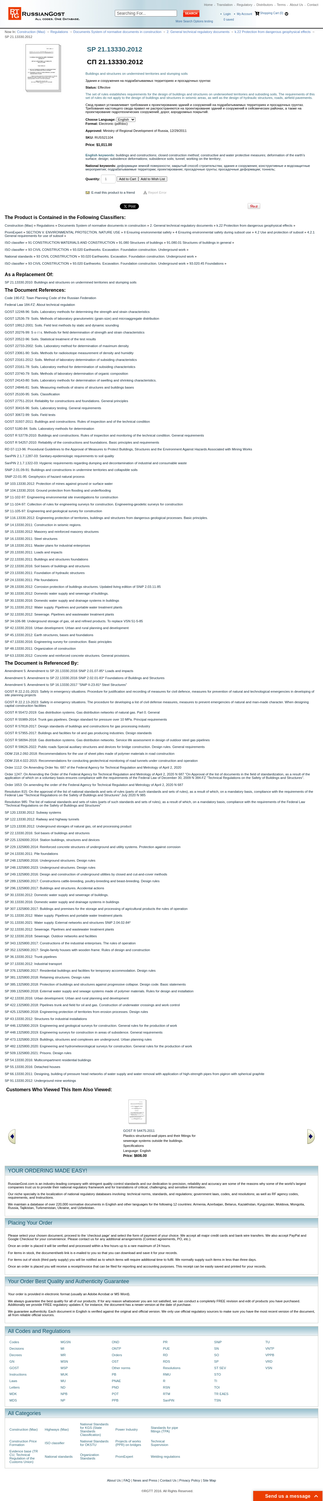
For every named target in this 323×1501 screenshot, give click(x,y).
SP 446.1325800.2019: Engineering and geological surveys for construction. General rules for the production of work (91, 1025)
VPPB (269, 1355)
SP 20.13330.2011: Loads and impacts (33, 552)
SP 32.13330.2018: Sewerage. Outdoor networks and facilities (51, 936)
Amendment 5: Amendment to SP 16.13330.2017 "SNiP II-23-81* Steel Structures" (66, 684)
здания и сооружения (240, 165)
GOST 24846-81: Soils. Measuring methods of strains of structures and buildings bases (69, 387)
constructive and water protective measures (233, 155)
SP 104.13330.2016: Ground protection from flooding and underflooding (58, 490)
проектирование (170, 169)
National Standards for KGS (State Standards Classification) (94, 1429)
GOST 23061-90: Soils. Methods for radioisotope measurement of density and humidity (69, 353)
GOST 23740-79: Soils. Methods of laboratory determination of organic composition (66, 373)
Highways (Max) (57, 1429)
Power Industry (126, 1429)
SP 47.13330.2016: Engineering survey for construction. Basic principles (58, 641)
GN (11, 1361)
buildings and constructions (136, 155)
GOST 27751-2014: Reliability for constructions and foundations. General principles (66, 401)
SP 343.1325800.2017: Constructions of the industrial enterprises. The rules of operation (70, 943)
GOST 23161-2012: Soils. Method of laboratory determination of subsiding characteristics (71, 359)
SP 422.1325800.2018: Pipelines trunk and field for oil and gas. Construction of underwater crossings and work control (92, 1005)
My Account (244, 14)
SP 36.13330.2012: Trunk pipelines (31, 956)
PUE (166, 1348)
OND (115, 1342)
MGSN (66, 1342)
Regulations (59, 32)
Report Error (157, 192)
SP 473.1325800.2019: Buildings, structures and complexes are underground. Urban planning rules (78, 1039)
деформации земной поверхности (143, 165)
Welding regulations (165, 1456)
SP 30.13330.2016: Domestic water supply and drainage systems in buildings (62, 600)
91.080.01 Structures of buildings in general (199, 242)
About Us (296, 4)
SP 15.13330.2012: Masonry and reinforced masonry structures (52, 531)
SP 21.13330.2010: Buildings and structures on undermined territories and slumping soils (71, 282)
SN (216, 1348)
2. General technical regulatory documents (198, 32)
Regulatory (244, 4)
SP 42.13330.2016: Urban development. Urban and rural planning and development (67, 628)
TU (267, 1342)
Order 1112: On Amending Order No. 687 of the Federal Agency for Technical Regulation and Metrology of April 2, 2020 (93, 767)
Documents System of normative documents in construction (117, 32)
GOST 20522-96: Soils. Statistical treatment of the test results (50, 339)
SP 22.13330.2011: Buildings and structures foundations (46, 559)
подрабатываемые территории (131, 169)
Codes (14, 1342)
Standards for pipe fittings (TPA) (164, 1429)
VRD (268, 1361)
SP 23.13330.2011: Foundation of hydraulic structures (45, 573)
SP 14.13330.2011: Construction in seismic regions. (43, 525)
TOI (217, 1387)
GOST (14, 1368)
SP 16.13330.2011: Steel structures (31, 538)
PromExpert (13, 232)
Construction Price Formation (23, 1443)
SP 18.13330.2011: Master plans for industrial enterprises (47, 545)
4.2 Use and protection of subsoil (279, 232)
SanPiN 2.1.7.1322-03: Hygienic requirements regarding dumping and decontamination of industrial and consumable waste (96, 463)
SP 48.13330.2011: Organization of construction (40, 648)
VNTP (269, 1348)
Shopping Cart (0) (271, 13)
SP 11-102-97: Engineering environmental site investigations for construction (61, 497)
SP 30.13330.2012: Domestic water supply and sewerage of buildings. (57, 593)
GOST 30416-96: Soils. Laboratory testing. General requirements (53, 408)
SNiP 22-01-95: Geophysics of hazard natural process (45, 476)
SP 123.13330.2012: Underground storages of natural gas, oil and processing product (68, 826)
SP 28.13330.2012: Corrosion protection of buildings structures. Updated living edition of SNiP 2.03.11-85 (83, 586)
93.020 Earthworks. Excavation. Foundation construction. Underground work (129, 249)
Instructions (17, 1374)
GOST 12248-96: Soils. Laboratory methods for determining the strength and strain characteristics (77, 312)
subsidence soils (161, 158)
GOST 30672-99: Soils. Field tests (30, 415)
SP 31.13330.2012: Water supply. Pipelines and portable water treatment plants (63, 607)
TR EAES (221, 1394)
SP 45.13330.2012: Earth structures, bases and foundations (49, 635)
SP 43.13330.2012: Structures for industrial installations (46, 1019)
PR (165, 1342)
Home (208, 4)
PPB (115, 1400)
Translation (225, 4)
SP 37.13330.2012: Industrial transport (33, 964)
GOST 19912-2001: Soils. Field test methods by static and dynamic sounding (62, 325)
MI (62, 1348)
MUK (64, 1374)
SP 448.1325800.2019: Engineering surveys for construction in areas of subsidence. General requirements (84, 1032)
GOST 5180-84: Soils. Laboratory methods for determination (49, 428)
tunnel (180, 158)
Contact (312, 4)
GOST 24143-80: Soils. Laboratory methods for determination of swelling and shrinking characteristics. (81, 380)
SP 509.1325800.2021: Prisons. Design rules (38, 1053)
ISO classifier (14, 242)
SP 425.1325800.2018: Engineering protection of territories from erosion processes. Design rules (76, 1012)
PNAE (116, 1381)
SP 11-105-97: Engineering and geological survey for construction (53, 511)
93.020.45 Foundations (206, 263)
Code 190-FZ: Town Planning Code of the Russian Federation (50, 298)
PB (114, 1374)
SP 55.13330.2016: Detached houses (32, 1067)
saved (228, 19)
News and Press (145, 1480)
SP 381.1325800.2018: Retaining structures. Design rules (47, 977)
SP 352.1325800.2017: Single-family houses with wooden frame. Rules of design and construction (77, 950)
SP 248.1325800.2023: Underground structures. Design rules (50, 867)
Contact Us (168, 1480)
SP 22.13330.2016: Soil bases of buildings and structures (47, 566)
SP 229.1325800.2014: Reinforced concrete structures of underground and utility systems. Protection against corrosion (92, 847)
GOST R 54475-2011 (139, 1130)
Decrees (15, 1355)
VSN (268, 1368)
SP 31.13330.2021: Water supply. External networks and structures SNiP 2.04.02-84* (68, 922)
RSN (166, 1387)
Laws (13, 1381)
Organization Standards (89, 1456)
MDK (13, 1394)
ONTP (116, 1348)
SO (216, 1355)
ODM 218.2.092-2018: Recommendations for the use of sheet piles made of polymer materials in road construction (89, 753)
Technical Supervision (159, 1443)
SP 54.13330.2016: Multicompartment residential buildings (48, 1060)
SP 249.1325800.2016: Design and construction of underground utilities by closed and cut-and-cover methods (86, 874)
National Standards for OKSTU (94, 1443)
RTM (166, 1394)
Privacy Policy (189, 1480)
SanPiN (168, 1400)
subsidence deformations (128, 158)
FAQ (126, 1480)
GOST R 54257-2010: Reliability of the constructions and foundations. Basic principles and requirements (82, 442)
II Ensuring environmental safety (148, 232)
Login (227, 14)
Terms (281, 4)
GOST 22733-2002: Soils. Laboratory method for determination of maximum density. (67, 346)
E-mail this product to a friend (113, 192)
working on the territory (203, 158)
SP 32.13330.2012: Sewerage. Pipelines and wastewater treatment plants (59, 614)
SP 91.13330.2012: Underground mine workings (40, 1080)
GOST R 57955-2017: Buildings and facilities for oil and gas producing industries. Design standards (78, 733)
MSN (64, 1361)
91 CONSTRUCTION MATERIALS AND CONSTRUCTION (71, 242)
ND (63, 1387)
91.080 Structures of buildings (141, 242)
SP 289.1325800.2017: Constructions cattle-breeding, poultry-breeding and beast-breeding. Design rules (82, 881)
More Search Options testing (194, 21)
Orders (117, 1355)
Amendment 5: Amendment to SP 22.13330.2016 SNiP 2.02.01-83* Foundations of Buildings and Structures (85, 678)
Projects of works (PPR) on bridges (128, 1443)
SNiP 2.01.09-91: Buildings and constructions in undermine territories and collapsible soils (71, 470)
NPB (64, 1394)
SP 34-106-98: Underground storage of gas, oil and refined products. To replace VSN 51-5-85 (74, 621)
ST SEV (220, 1368)
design (103, 158)
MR (63, 1355)
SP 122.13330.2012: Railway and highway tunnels (42, 819)
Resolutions (171, 1368)
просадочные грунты (200, 169)
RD (165, 1355)
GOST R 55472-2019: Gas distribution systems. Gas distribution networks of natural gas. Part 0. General (82, 712)
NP (63, 1400)
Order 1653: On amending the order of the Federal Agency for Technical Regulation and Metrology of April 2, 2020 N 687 (94, 785)
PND (115, 1387)
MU (63, 1381)
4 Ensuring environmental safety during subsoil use (213, 232)
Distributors (264, 4)
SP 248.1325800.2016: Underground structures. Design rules (50, 860)
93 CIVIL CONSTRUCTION (48, 249)
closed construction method (178, 155)
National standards (19, 256)
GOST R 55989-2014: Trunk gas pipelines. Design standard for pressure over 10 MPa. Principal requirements (86, 719)
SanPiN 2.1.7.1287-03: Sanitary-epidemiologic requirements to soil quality (59, 456)
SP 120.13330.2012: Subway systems (33, 812)
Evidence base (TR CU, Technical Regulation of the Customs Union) (23, 1456)
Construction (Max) (31, 32)
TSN (217, 1400)
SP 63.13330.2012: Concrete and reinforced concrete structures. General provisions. (67, 655)
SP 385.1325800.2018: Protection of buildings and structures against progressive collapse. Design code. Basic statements (95, 984)
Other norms (121, 1368)
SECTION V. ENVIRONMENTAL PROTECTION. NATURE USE (73, 232)
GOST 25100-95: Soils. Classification (32, 394)
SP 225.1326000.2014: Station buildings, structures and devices (52, 840)
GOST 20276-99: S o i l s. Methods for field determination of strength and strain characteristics (75, 332)
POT (115, 1394)
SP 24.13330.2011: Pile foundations (31, 580)
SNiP (218, 1342)
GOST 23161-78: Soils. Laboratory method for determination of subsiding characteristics (70, 367)
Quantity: (92, 179)
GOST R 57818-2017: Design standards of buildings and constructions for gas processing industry (77, 726)
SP (216, 1361)
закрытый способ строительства (197, 165)
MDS (13, 1400)
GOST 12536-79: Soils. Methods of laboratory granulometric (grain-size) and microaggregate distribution (82, 318)
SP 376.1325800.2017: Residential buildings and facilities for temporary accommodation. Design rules (80, 970)
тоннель (268, 169)
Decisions (16, 1348)
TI (215, 1381)
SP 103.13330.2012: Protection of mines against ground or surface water (59, 483)
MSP (64, 1368)
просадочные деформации (239, 169)
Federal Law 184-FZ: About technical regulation (40, 304)
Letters (14, 1387)
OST (115, 1361)
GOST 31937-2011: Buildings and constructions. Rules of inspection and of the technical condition (77, 421)
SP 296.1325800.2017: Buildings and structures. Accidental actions (54, 888)
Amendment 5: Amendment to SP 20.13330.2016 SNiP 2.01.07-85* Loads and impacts (69, 671)
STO (217, 1374)
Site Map (209, 1480)
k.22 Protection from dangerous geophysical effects (273, 32)
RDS (166, 1361)
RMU (166, 1374)
